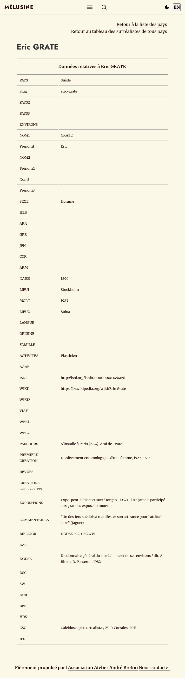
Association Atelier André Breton (103, 667)
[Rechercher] (104, 7)
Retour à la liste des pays (142, 24)
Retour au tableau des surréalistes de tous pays (119, 31)
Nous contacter (154, 667)
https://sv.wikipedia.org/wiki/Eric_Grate (93, 388)
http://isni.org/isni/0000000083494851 (93, 378)
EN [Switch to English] (177, 7)
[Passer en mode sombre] (167, 7)
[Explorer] (90, 7)
